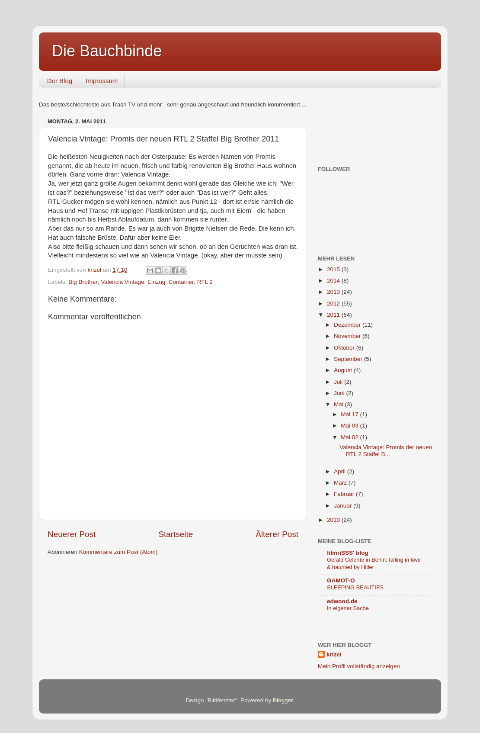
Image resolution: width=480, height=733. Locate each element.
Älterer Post (277, 534)
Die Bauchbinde (107, 51)
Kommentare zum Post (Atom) (118, 552)
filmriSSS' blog (347, 553)
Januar (343, 505)
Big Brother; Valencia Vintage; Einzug (116, 282)
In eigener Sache (348, 608)
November (348, 336)
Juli (339, 382)
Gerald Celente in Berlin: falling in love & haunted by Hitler (374, 563)
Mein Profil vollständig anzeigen (359, 666)
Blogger (283, 700)
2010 (334, 520)
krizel (334, 654)
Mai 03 (350, 425)
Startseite (175, 534)
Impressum (102, 80)
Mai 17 (350, 414)
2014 (334, 280)
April (340, 471)
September (349, 359)
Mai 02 (350, 437)
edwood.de (342, 601)
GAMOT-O (341, 580)
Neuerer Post (72, 534)
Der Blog (59, 80)
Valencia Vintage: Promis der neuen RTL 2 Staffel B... (385, 450)
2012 (334, 303)
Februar (345, 494)
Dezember (348, 324)
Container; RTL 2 (191, 282)
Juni (340, 393)
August (344, 370)
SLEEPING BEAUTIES (355, 587)
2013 (334, 292)
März (341, 482)
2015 (334, 269)
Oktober (345, 347)
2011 (334, 315)
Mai (339, 404)
